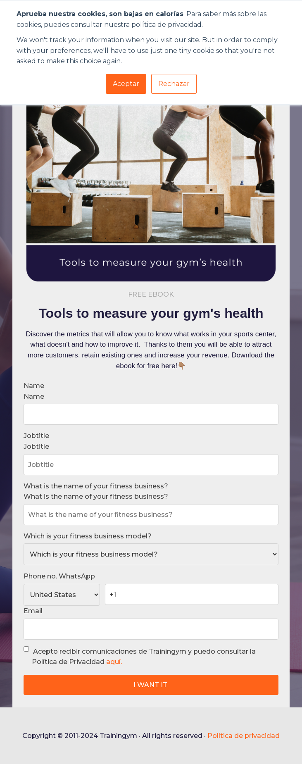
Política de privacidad (243, 736)
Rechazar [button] (174, 84)
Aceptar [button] (126, 84)
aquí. (114, 662)
